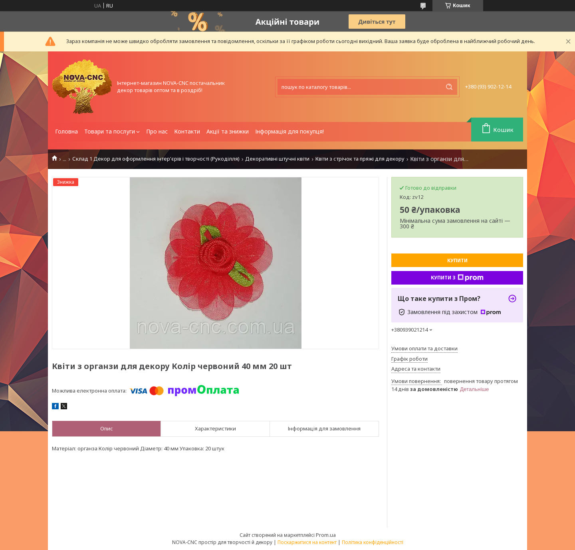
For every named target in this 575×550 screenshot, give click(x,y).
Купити (457, 260)
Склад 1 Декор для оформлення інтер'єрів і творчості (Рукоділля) (156, 158)
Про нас (157, 131)
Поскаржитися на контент (307, 542)
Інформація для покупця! (289, 131)
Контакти (187, 131)
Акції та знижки (227, 131)
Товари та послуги (109, 131)
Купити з (457, 277)
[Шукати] (449, 87)
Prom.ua (326, 534)
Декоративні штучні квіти (277, 158)
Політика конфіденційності (372, 542)
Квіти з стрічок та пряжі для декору (359, 158)
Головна (66, 131)
